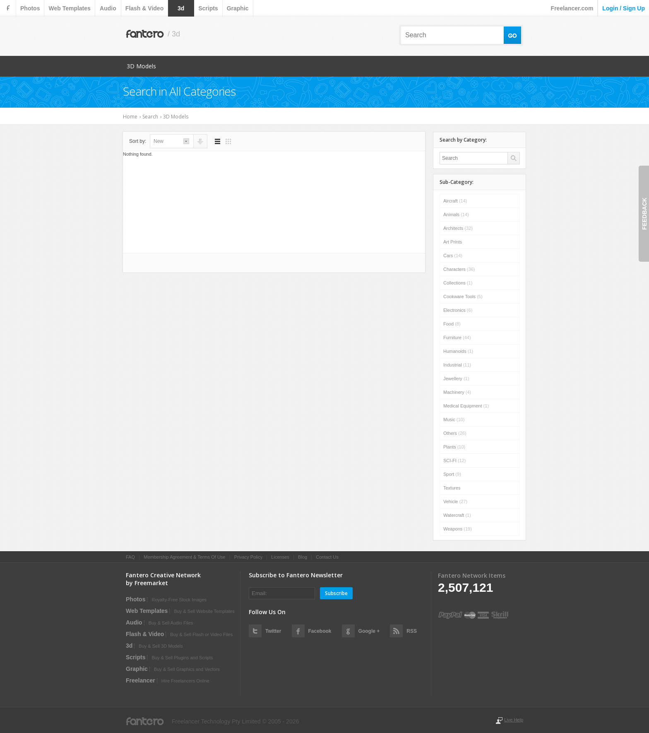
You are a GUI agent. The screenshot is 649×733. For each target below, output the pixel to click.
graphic (238, 8)
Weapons (457, 528)
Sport (452, 474)
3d (181, 8)
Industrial (457, 364)
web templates (69, 8)
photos (30, 8)
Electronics (457, 310)
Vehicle (455, 501)
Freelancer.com (572, 8)
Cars (452, 255)
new (158, 141)
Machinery (457, 392)
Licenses (280, 557)
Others (454, 433)
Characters (459, 269)
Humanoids (458, 351)
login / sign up (623, 8)
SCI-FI (454, 460)
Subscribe (336, 593)
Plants (454, 446)
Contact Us (327, 557)
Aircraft (455, 200)
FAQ (130, 557)
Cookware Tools (463, 296)
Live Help (513, 719)
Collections (457, 282)
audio (108, 8)
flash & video (144, 8)
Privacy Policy (248, 557)
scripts (208, 8)
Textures (452, 487)
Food (452, 323)
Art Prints (452, 241)
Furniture (457, 337)
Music (453, 419)
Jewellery (456, 378)
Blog (302, 557)
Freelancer (140, 680)
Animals (456, 214)
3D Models (141, 66)
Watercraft (457, 515)
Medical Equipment (466, 405)
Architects (458, 228)
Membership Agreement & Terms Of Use (184, 557)
